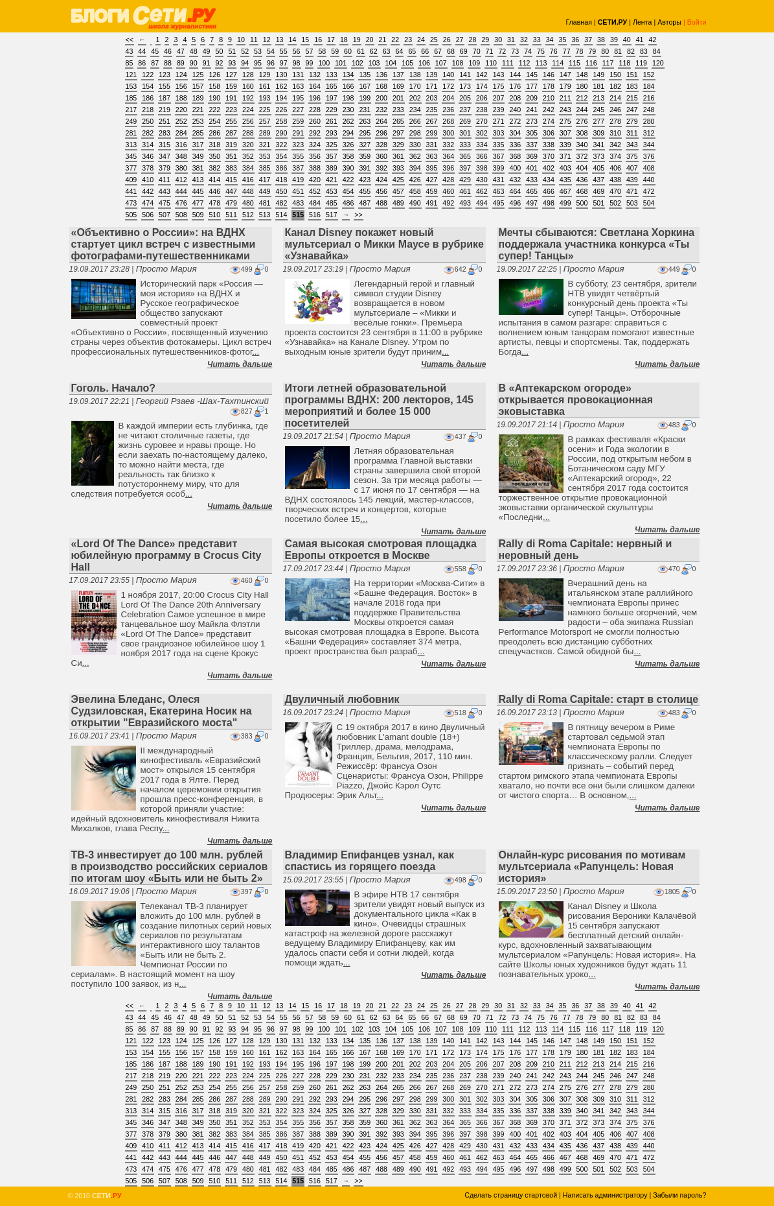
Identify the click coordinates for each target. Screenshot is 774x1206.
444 (181, 191)
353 (265, 156)
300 (448, 133)
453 (331, 191)
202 (415, 98)
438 (615, 179)
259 (298, 121)
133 (331, 74)
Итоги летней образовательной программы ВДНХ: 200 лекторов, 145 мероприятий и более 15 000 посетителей (379, 406)
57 (309, 51)
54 (271, 51)
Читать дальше (239, 364)
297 (398, 133)
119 (641, 63)
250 (148, 121)
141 (465, 74)
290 (282, 133)
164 (315, 86)
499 (565, 203)
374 (615, 156)
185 (131, 98)
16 (318, 39)
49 (207, 51)
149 (598, 74)
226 (282, 109)
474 (148, 203)
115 (574, 63)
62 (374, 51)
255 (231, 121)
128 (248, 74)
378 (148, 168)
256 (248, 121)
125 (198, 74)
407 (632, 168)
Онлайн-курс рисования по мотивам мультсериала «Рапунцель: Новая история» (592, 866)
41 (640, 39)
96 (271, 63)
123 (164, 74)
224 (248, 109)
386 (282, 168)
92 (219, 63)
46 (168, 51)
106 (424, 63)
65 (412, 51)
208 (515, 98)
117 (608, 63)
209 (532, 98)
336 (515, 144)
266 (415, 121)
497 (532, 203)
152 (649, 74)
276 (582, 121)
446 (214, 191)
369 (532, 156)
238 (482, 109)
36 (575, 39)
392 (381, 168)
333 (465, 144)
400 (515, 168)
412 (181, 179)
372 (582, 156)
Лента (642, 22)
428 (448, 179)
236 (448, 109)
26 (447, 39)
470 (615, 191)
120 (658, 63)
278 (615, 121)
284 (181, 133)
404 (582, 168)
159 (231, 86)
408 (649, 168)
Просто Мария (166, 269)
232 (381, 109)
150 (615, 74)
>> (358, 215)
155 (164, 86)
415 (231, 179)
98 (297, 63)
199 (364, 98)
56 (297, 51)
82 (631, 51)
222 (214, 109)
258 (282, 121)
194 (282, 98)
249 (131, 121)
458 (415, 191)
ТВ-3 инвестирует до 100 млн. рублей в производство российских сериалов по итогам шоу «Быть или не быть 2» (169, 866)
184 (649, 86)
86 (142, 63)
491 (432, 203)
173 (465, 86)
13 (280, 39)
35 (563, 39)
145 (532, 74)
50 (219, 51)
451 (298, 191)
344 (649, 144)
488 (381, 203)
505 (131, 215)
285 (198, 133)
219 (164, 109)
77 (567, 51)
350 (214, 156)
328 (381, 144)
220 (181, 109)
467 (565, 191)
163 (298, 86)
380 (181, 168)
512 (248, 215)
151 (632, 74)
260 (315, 121)
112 (524, 63)
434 (548, 179)
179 (565, 86)
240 (515, 109)
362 (415, 156)
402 (548, 168)
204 (448, 98)
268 (448, 121)
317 (198, 144)
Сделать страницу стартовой (510, 1195)
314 (148, 144)
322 (282, 144)
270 (482, 121)
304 (515, 133)
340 (582, 144)
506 (148, 215)
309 (598, 133)
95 (258, 63)
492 (448, 203)
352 (248, 156)
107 (441, 63)
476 (181, 203)
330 (415, 144)
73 (515, 51)
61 (361, 51)
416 (248, 179)
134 (348, 74)
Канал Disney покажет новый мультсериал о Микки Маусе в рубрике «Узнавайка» (384, 244)
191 (231, 98)
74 (528, 51)
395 (432, 168)
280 (649, 121)
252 (181, 121)
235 (432, 109)
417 (265, 179)
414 (214, 179)
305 (532, 133)
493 (465, 203)
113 (541, 63)
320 (248, 144)
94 (245, 63)
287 (231, 133)
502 (615, 203)
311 (632, 133)
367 (499, 156)
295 (364, 133)
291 (298, 133)
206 (482, 98)
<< (129, 39)
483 (298, 203)
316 (181, 144)
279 (632, 121)
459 (432, 191)
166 (348, 86)
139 (432, 74)
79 (592, 51)
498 (548, 203)
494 (482, 203)
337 (532, 144)
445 (198, 191)
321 (265, 144)
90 (194, 63)
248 (649, 109)
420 (315, 179)
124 (181, 74)
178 (548, 86)
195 (298, 98)
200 (381, 98)
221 (198, 109)
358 (348, 156)
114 (557, 63)
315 (164, 144)
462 (482, 191)
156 (181, 86)
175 (499, 86)
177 (532, 86)
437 (598, 179)
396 (448, 168)
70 (477, 51)
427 (432, 179)
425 (398, 179)
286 (214, 133)
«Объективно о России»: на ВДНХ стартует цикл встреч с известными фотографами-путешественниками (163, 244)
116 (591, 63)
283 (164, 133)
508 (181, 215)
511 (231, 215)
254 (214, 121)
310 (615, 133)
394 (415, 168)
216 (649, 98)
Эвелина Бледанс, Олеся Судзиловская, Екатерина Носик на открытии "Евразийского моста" (161, 711)
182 (615, 86)
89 (181, 63)
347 (164, 156)
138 (415, 74)
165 (331, 86)
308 (582, 133)
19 (357, 39)
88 (168, 63)
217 (131, 109)
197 (331, 98)
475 (164, 203)
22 (395, 39)
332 (448, 144)
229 (331, 109)
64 (400, 51)
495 (499, 203)
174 (482, 86)
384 (248, 168)
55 (284, 51)
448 (248, 191)
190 (214, 98)
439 (632, 179)
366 (482, 156)
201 (398, 98)
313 (131, 144)
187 (164, 98)
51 (232, 51)
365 (465, 156)
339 (565, 144)
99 (309, 63)
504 (649, 203)
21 (383, 39)
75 (541, 51)
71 (490, 51)
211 (565, 98)
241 (532, 109)
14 (292, 39)
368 (515, 156)
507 (164, 215)
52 (245, 51)
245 (598, 109)
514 (282, 215)
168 (381, 86)
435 (565, 179)
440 (649, 179)
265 (398, 121)
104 (391, 63)
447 (231, 191)
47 (181, 51)
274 (548, 121)
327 (364, 144)
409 (131, 179)
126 (214, 74)
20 (370, 39)
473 (131, 203)
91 (207, 63)
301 (465, 133)
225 (265, 109)
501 (598, 203)
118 (624, 63)
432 (515, 179)
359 (364, 156)
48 (194, 51)
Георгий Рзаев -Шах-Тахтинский (202, 401)
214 (615, 98)
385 (265, 168)
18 (344, 39)
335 (499, 144)
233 (398, 109)
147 (565, 74)
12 (267, 39)
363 (432, 156)
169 (398, 86)
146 (548, 74)
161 (265, 86)
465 (532, 191)
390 (348, 168)
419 (298, 179)
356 (315, 156)
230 (348, 109)
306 (548, 133)
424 (381, 179)
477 (198, 203)
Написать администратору (605, 1195)
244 (582, 109)
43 (129, 51)
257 (265, 121)
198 (348, 98)
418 (282, 179)
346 (148, 156)
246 (615, 109)
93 (232, 63)
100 (324, 63)
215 (632, 98)
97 (284, 63)
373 (598, 156)
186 (148, 98)
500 (582, 203)
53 (258, 51)
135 (364, 74)
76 (554, 51)
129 (265, 74)
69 (464, 51)
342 (615, 144)
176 (515, 86)
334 (482, 144)
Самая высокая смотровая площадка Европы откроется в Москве (381, 549)
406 (615, 168)
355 (298, 156)
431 (499, 179)
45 (155, 51)
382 (214, 168)
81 (618, 51)
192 (248, 98)
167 (364, 86)
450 (282, 191)
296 (381, 133)
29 (485, 39)
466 (548, 191)
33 (537, 39)
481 (265, 203)
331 (432, 144)
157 (198, 86)
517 (331, 215)
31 (511, 39)
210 (548, 98)
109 (474, 63)
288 (248, 133)
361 (398, 156)
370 (548, 156)
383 (231, 168)
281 (131, 133)
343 (632, 144)
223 (231, 109)
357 (331, 156)
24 (421, 39)
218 (148, 109)
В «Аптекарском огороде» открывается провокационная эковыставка (576, 400)
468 (582, 191)
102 (357, 63)
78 (580, 51)
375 (632, 156)
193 (265, 98)
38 (601, 39)
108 (458, 63)
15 (305, 39)
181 (598, 86)
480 (248, 203)
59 (335, 51)
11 (254, 39)
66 (425, 51)
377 (131, 168)
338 (548, 144)
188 (181, 98)
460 (448, 191)
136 (381, 74)
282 (148, 133)
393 (398, 168)
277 (598, 121)
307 (565, 133)
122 (148, 74)
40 (627, 39)
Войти (697, 22)
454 (348, 191)
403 (565, 168)
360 (381, 156)
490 (415, 203)
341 (598, 144)
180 (582, 86)
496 (515, 203)
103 (374, 63)
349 (198, 156)
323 (298, 144)
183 (632, 86)
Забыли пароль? (679, 1195)
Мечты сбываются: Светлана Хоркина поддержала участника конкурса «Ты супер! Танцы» (597, 244)
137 (398, 74)
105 (407, 63)
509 (198, 215)
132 (315, 74)
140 (448, 74)
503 (632, 203)
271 (499, 121)
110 (491, 63)
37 (588, 39)
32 (524, 39)
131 (298, 74)
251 (164, 121)
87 (155, 63)
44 (142, 51)
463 (499, 191)
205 (465, 98)
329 (398, 144)
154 (148, 86)
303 (499, 133)
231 (364, 109)
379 (164, 168)
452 (315, 191)
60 (348, 51)
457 (398, 191)
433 (532, 179)
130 (282, 74)
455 (364, 191)
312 (649, 133)
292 (315, 133)
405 (598, 168)
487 (364, 203)
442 (148, 191)
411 (164, 179)
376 (649, 156)
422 (348, 179)
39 (614, 39)
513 (265, 215)
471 (632, 191)
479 (231, 203)
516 (315, 215)
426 (415, 179)
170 (415, 86)
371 (565, 156)
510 (214, 215)
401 (532, 168)
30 (498, 39)
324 (315, 144)
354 (282, 156)
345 (131, 156)
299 (432, 133)
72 (502, 51)
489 (398, 203)
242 (548, 109)
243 (565, 109)
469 (598, 191)
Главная (578, 22)
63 (387, 51)
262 (348, 121)
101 (341, 63)
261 (331, 121)
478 (214, 203)
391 (364, 168)
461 (465, 191)
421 (331, 179)
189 (198, 98)
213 (598, 98)
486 (348, 203)
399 (499, 168)
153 (131, 86)
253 (198, 121)
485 (331, 203)
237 (465, 109)
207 (499, 98)
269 (465, 121)
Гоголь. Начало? (113, 388)
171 (432, 86)
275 (565, 121)
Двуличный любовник (342, 699)
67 (438, 51)
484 (315, 203)
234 (415, 109)
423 (364, 179)
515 (298, 215)
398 (482, 168)
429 (465, 179)
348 (181, 156)
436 (582, 179)
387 (298, 168)
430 (482, 179)
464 (515, 191)
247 (632, 109)
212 (582, 98)
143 (499, 74)
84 (657, 51)
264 (381, 121)
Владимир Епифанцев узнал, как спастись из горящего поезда (369, 860)
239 (499, 109)
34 (550, 39)
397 (465, 168)
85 (129, 63)
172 (448, 86)
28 (473, 39)
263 (364, 121)
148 (582, 74)
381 (198, 168)
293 (331, 133)
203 (432, 98)
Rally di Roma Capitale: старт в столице (599, 699)
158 (214, 86)
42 (653, 39)
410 (148, 179)
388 (315, 168)
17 (331, 39)
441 (131, 191)
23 (408, 39)
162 (282, 86)
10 (241, 39)
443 (164, 191)
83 (644, 51)
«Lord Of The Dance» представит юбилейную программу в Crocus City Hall (166, 555)
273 (532, 121)
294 (348, 133)
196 (315, 98)
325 (331, 144)
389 (331, 168)
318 (214, 144)
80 (605, 51)
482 (282, 203)
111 (508, 63)
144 (515, 74)
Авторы (669, 22)
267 (432, 121)
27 (460, 39)
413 (198, 179)
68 (451, 51)
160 (248, 86)
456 (381, 191)
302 (482, 133)
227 (298, 109)
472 (649, 191)
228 (315, 109)
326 (348, 144)
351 (231, 156)
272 (515, 121)
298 (415, 133)
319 (231, 144)
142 (482, 74)
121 (131, 74)
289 (265, 133)
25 (434, 39)
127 (231, 74)
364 (448, 156)
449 (265, 191)
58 (322, 51)
